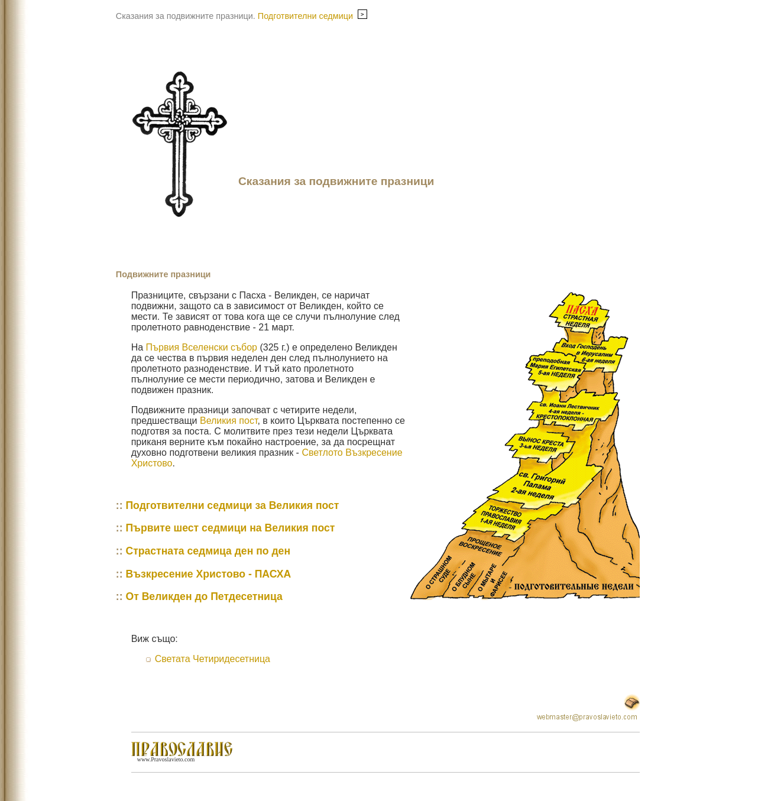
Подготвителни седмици (312, 16)
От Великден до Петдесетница (203, 596)
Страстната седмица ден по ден (207, 551)
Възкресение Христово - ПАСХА (208, 574)
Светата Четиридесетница (212, 659)
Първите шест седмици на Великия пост (230, 528)
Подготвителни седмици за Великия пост (232, 505)
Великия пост (228, 421)
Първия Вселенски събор (201, 347)
